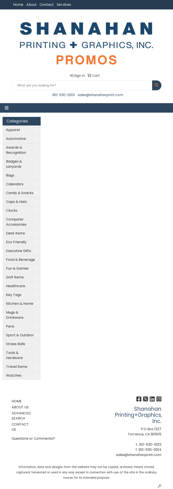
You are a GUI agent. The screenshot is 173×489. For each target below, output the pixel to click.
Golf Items (15, 277)
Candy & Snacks (19, 192)
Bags (10, 175)
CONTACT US (20, 427)
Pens (10, 326)
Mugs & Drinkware (14, 315)
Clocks (11, 210)
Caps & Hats (16, 201)
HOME (17, 401)
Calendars (14, 184)
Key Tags (13, 294)
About (31, 4)
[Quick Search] (82, 85)
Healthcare (15, 286)
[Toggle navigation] (6, 108)
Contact (47, 4)
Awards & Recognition (16, 150)
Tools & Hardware (14, 355)
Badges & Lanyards (14, 164)
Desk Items (15, 233)
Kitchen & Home (19, 303)
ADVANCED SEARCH (21, 416)
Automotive (16, 138)
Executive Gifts (18, 250)
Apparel (13, 129)
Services (64, 4)
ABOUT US (20, 407)
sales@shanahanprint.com (100, 94)
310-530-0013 (63, 94)
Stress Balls (15, 343)
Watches (13, 375)
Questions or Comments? (33, 438)
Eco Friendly (16, 242)
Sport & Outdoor (20, 335)
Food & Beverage (20, 259)
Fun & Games (17, 268)
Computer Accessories (16, 222)
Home (18, 4)
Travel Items (16, 366)
